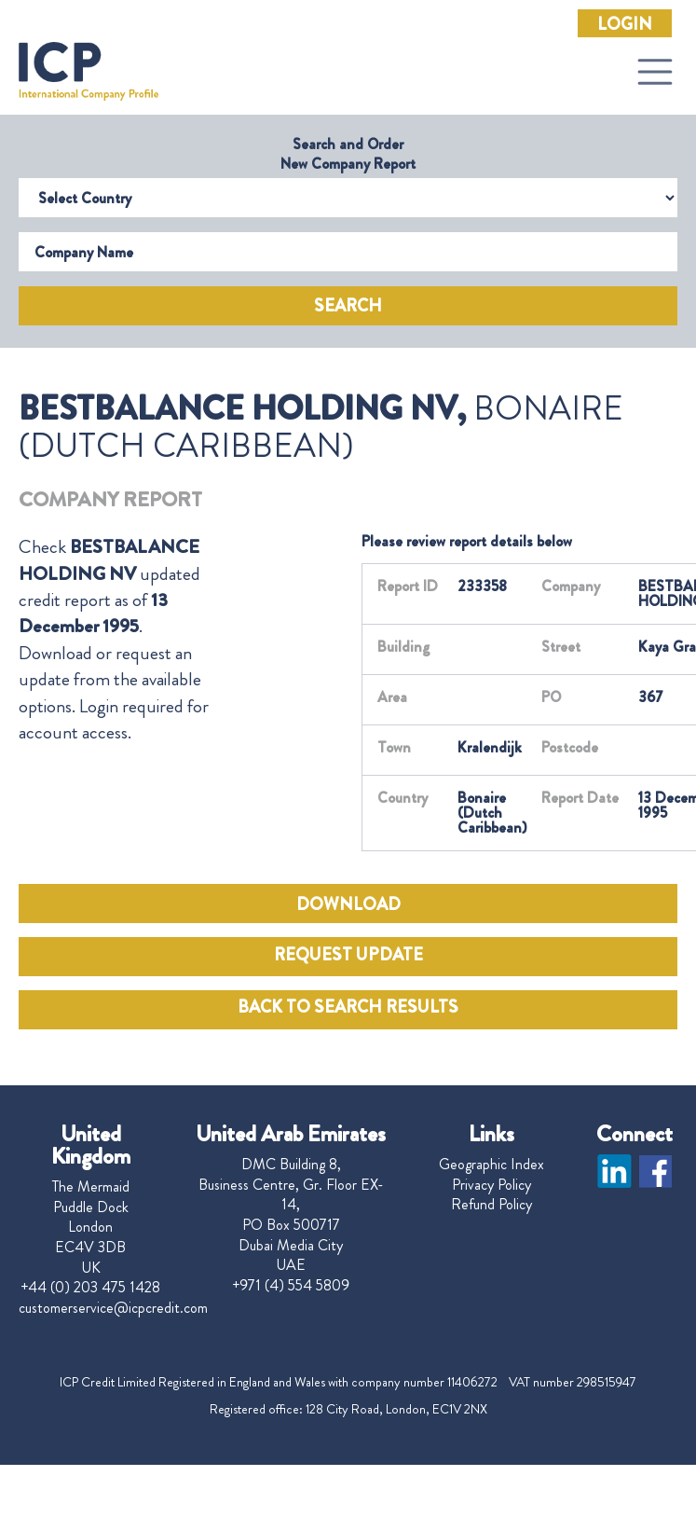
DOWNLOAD (348, 904)
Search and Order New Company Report (348, 153)
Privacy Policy (491, 1185)
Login (624, 24)
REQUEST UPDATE (348, 955)
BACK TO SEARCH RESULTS (348, 1007)
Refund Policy (491, 1204)
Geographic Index (491, 1164)
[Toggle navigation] (655, 71)
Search (348, 306)
